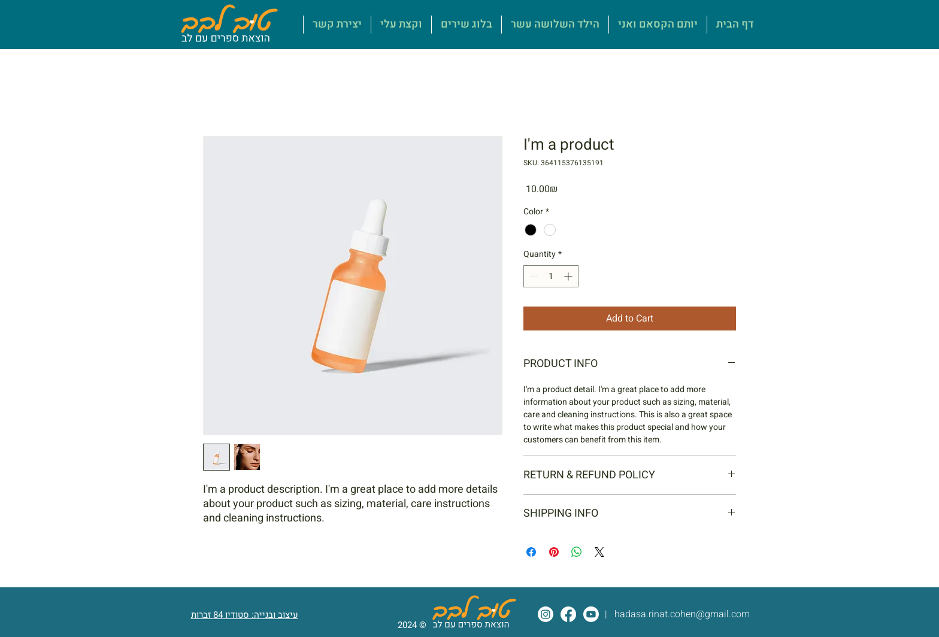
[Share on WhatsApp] (577, 552)
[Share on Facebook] (531, 552)
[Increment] (569, 276)
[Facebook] (568, 614)
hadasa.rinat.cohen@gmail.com (682, 614)
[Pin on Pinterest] (554, 552)
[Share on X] (599, 552)
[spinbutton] (551, 276)
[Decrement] (532, 276)
